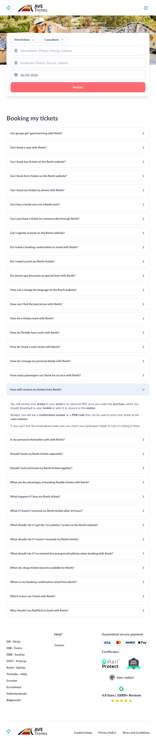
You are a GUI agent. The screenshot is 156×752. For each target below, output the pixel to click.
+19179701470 (105, 8)
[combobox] (78, 51)
